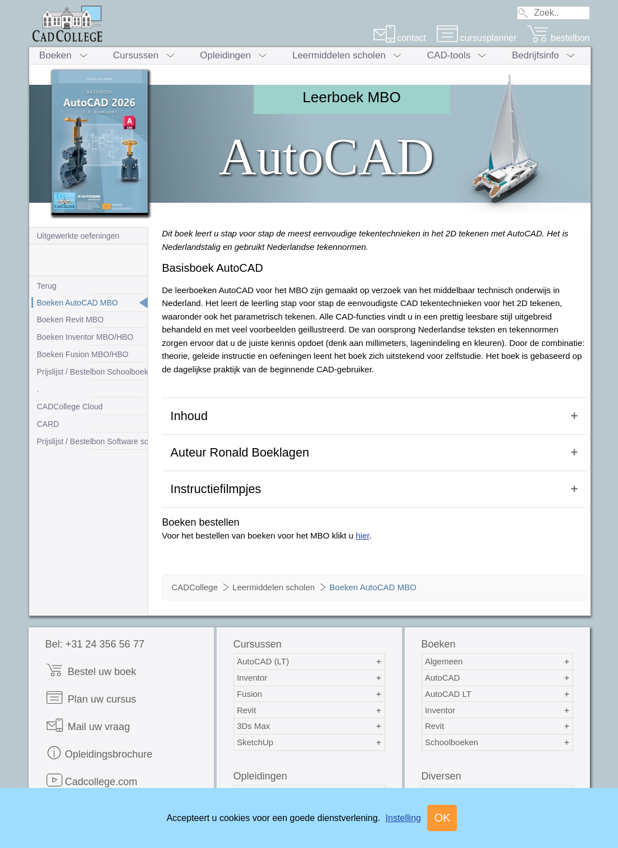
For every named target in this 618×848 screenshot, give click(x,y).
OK (442, 817)
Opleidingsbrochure (99, 736)
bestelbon (558, 38)
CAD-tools (448, 55)
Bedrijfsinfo (535, 55)
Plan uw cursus (90, 681)
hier (362, 518)
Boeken (55, 55)
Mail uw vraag (87, 708)
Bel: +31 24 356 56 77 (95, 627)
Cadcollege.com (91, 763)
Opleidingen (225, 55)
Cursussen (135, 55)
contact (399, 38)
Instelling (403, 818)
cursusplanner (476, 38)
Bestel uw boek (90, 653)
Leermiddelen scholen (339, 55)
